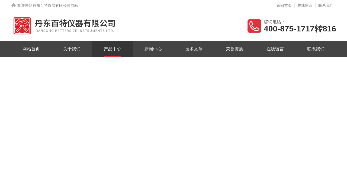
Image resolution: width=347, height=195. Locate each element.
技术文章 (194, 49)
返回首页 (284, 5)
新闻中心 (153, 49)
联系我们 (325, 5)
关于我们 (72, 49)
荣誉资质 (234, 49)
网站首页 (31, 49)
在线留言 (305, 5)
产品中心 (112, 49)
